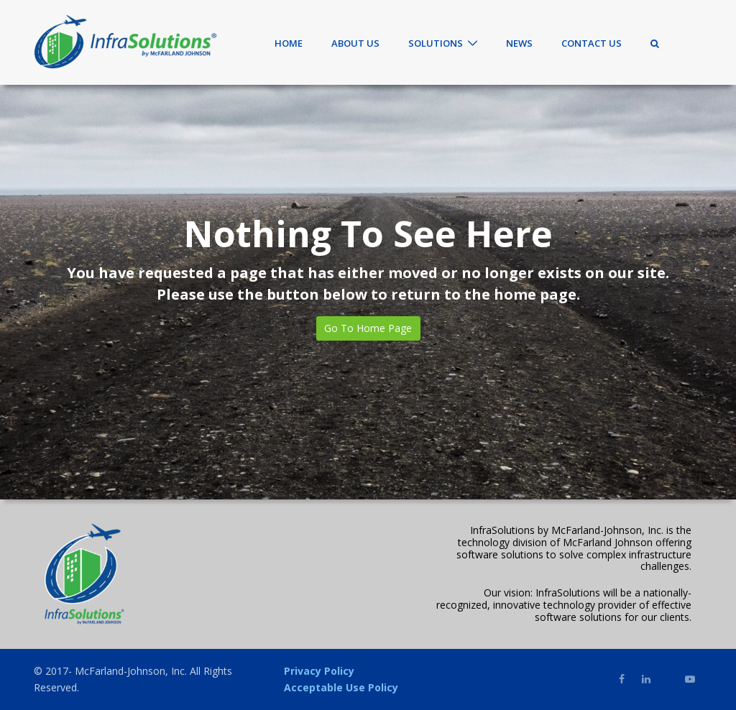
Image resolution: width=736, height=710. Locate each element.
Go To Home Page (368, 328)
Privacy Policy (319, 671)
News (519, 43)
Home (289, 43)
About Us (355, 43)
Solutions (435, 43)
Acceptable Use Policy (341, 687)
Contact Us (591, 43)
